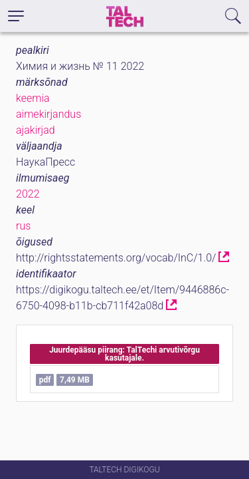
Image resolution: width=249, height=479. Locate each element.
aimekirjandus (48, 114)
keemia (33, 98)
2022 (28, 194)
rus (23, 226)
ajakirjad (35, 130)
